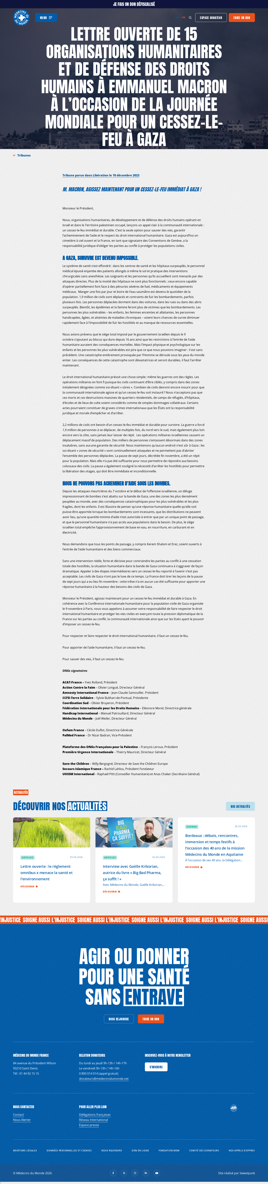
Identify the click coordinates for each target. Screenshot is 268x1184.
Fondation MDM (169, 1150)
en (177, 17)
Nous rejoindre (111, 1150)
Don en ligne (140, 1150)
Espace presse (89, 1125)
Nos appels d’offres (242, 1150)
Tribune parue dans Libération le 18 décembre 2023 (100, 175)
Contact (18, 1115)
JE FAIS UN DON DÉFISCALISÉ (134, 4)
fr (183, 17)
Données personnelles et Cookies (69, 1150)
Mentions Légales (25, 1150)
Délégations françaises (95, 1115)
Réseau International (93, 1120)
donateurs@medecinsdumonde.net (104, 1079)
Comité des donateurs (204, 1150)
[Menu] (46, 17)
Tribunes (24, 155)
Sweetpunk (247, 1173)
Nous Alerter (22, 1120)
